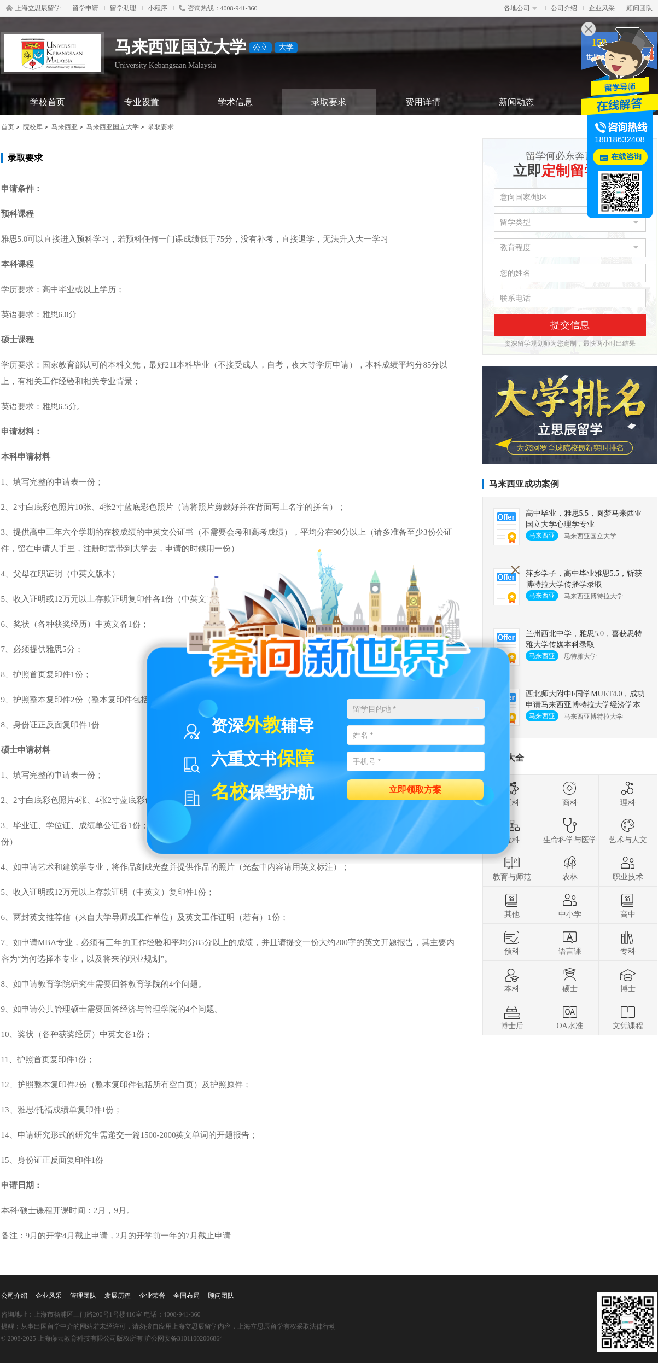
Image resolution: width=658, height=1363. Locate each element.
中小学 (569, 905)
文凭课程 (628, 1017)
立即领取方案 (415, 789)
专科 (628, 942)
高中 (628, 905)
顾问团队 (639, 8)
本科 (512, 979)
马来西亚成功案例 (524, 483)
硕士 (570, 979)
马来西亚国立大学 (112, 127)
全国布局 (186, 1296)
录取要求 (328, 102)
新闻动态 (516, 102)
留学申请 (85, 8)
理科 (628, 793)
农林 (570, 868)
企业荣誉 (152, 1296)
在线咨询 (626, 157)
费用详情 (422, 102)
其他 (512, 905)
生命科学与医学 (570, 831)
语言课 (569, 942)
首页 (7, 127)
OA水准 (569, 1017)
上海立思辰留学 (33, 8)
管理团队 (83, 1296)
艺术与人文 (628, 831)
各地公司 (520, 8)
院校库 (33, 127)
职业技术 (628, 868)
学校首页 (47, 102)
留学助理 (123, 8)
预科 (512, 942)
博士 (628, 979)
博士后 (511, 1017)
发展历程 (117, 1296)
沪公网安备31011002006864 (183, 1338)
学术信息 (235, 102)
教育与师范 (512, 868)
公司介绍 (564, 8)
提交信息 (570, 324)
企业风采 (602, 8)
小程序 (157, 8)
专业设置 (141, 102)
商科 (570, 793)
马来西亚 (64, 127)
